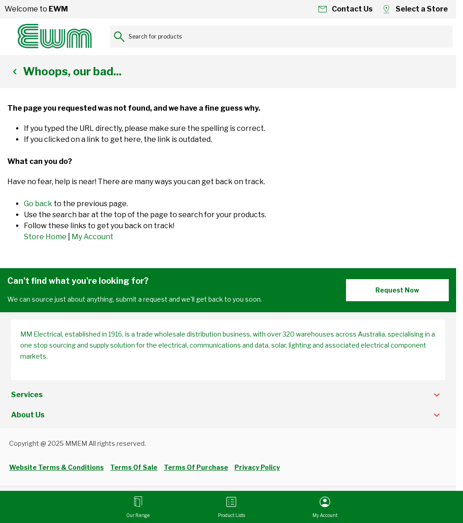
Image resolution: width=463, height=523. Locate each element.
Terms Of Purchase (196, 467)
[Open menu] (137, 507)
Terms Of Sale (133, 467)
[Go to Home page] (55, 36)
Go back (38, 203)
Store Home (45, 236)
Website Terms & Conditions (56, 467)
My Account (92, 236)
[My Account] (325, 507)
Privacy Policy (257, 467)
